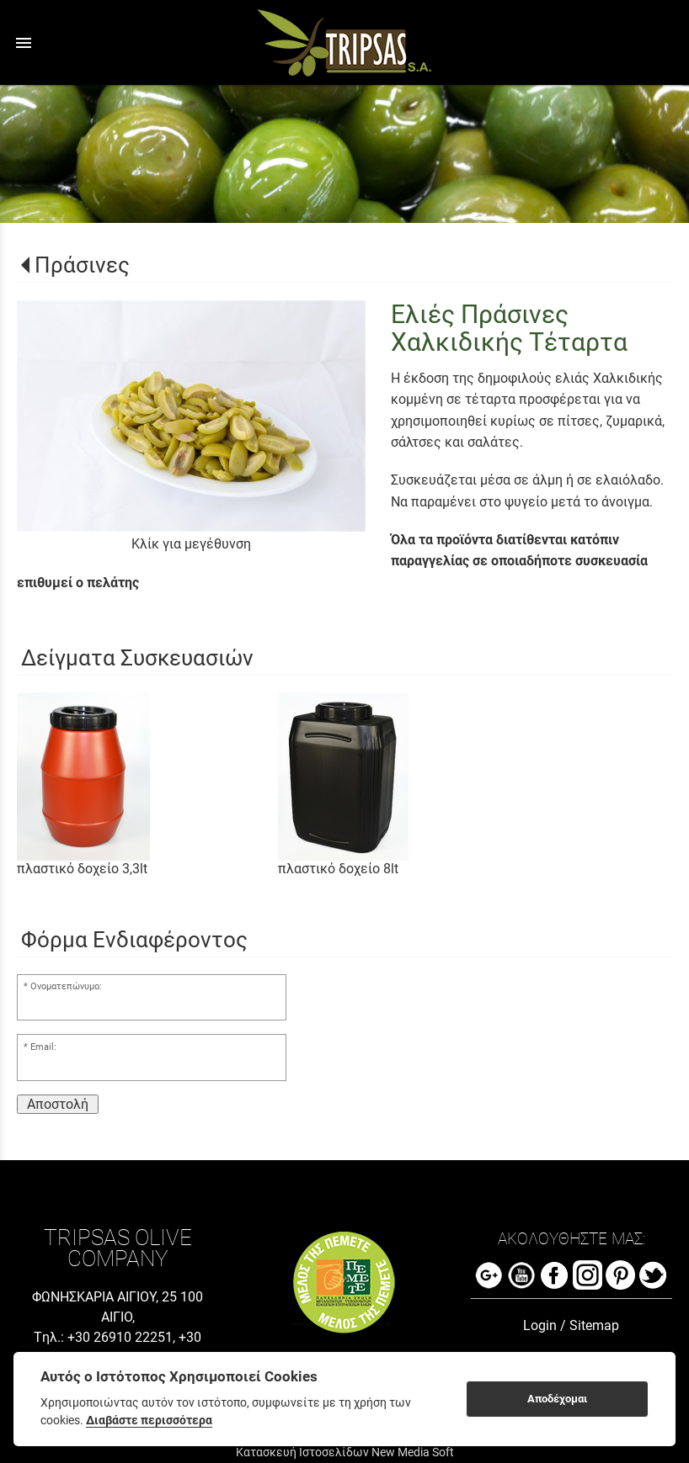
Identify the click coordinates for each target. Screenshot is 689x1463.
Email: (43, 1047)
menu (23, 43)
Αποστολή (57, 1104)
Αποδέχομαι (557, 1398)
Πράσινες (82, 265)
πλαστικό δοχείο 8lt (338, 869)
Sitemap (594, 1325)
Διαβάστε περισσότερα (149, 1420)
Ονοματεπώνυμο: (66, 986)
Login (540, 1325)
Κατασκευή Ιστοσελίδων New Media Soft (345, 1452)
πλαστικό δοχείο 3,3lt (82, 869)
